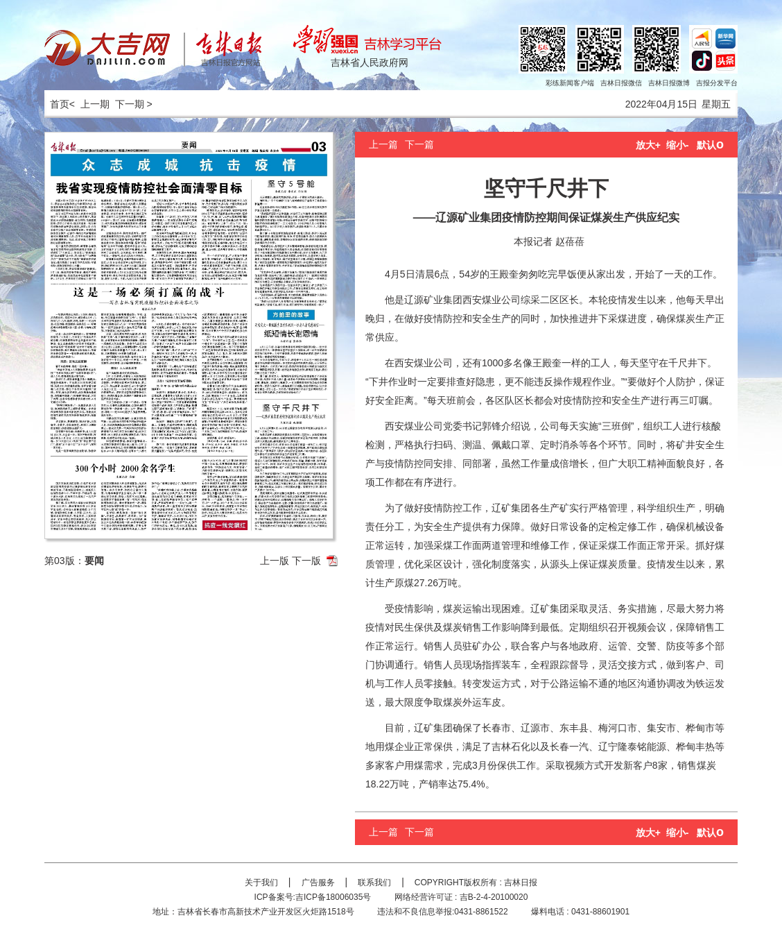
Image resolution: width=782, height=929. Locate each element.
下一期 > (134, 104)
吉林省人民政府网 (369, 62)
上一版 (274, 560)
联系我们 (374, 882)
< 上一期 (89, 104)
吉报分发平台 (717, 83)
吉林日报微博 (669, 83)
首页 (56, 104)
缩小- (677, 145)
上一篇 (383, 144)
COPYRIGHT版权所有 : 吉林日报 (476, 882)
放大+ (648, 145)
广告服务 (318, 882)
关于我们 (261, 882)
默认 (710, 145)
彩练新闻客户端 (570, 83)
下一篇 (419, 144)
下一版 (306, 560)
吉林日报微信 (621, 83)
